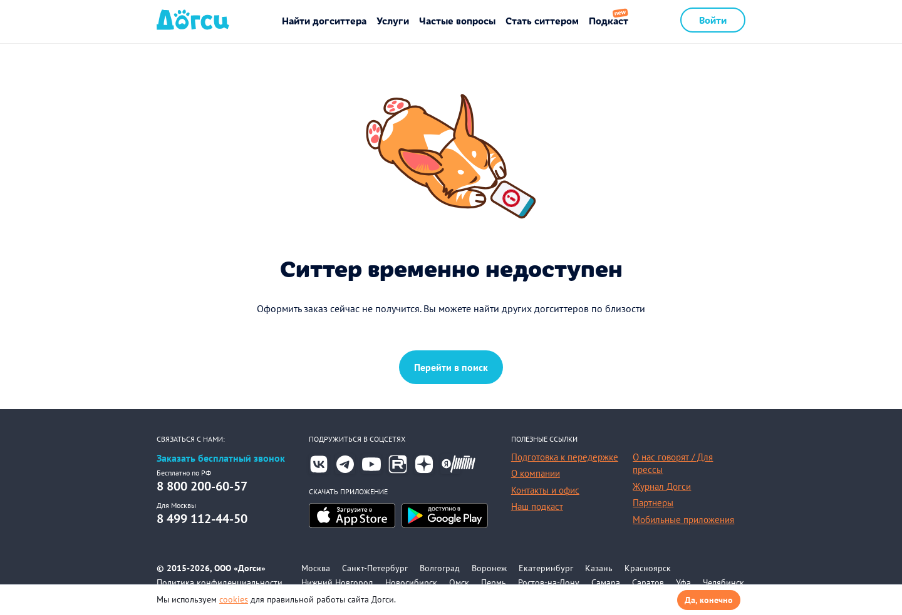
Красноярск (648, 568)
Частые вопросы (457, 20)
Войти (713, 19)
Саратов (648, 582)
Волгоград (440, 568)
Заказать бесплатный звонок (221, 458)
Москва (315, 568)
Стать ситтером (542, 20)
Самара (605, 582)
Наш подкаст (537, 506)
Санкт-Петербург (375, 568)
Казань (599, 568)
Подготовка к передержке (564, 457)
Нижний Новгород (337, 582)
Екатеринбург (546, 568)
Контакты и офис (545, 490)
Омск (459, 582)
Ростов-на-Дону (548, 582)
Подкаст (608, 20)
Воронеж (489, 568)
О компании (535, 473)
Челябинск (723, 582)
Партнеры (653, 503)
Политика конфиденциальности (220, 582)
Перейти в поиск (451, 367)
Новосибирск (411, 582)
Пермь (493, 582)
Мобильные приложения (683, 520)
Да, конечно (709, 600)
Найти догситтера (324, 20)
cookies (233, 599)
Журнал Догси (662, 486)
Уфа (683, 582)
